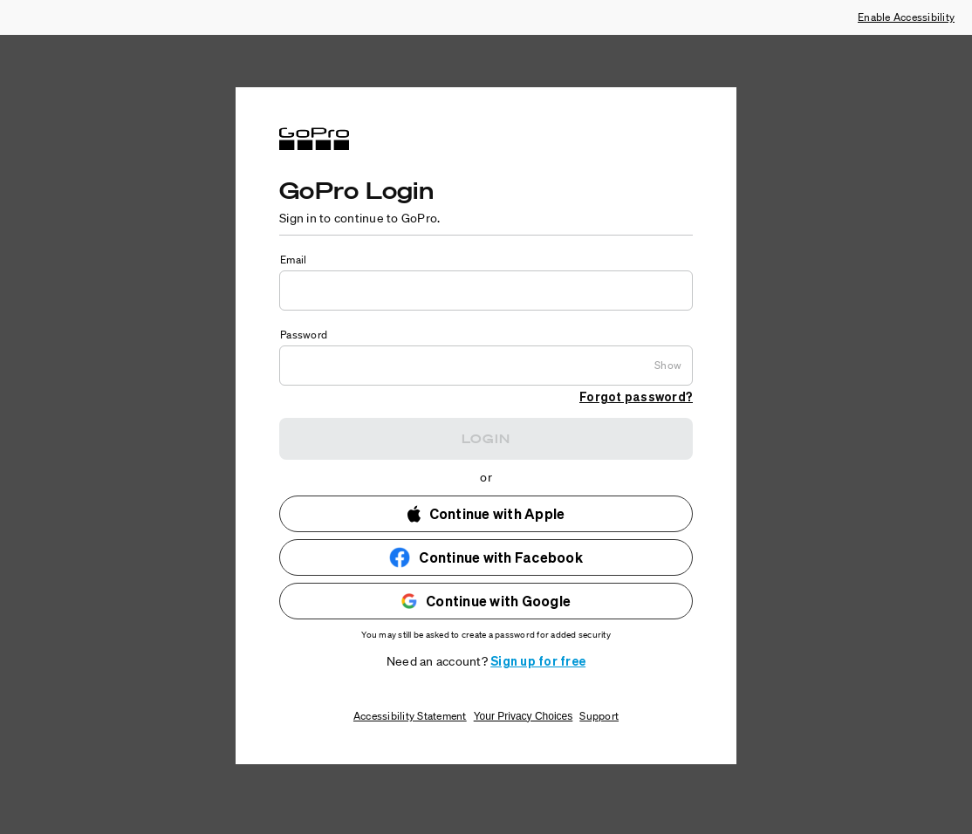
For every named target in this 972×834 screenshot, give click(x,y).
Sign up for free (537, 660)
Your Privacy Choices (523, 716)
